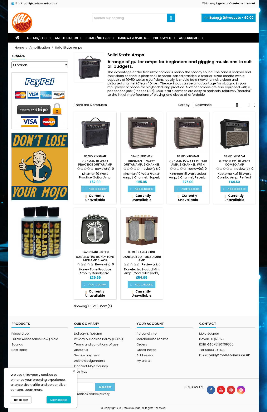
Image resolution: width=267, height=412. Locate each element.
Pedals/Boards (98, 38)
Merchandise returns (152, 339)
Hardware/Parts (132, 38)
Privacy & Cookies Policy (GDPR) (98, 339)
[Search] (133, 18)
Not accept (21, 400)
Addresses (145, 355)
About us (81, 350)
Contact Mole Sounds (91, 366)
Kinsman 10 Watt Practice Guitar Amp (95, 163)
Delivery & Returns (88, 333)
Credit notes (146, 350)
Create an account (242, 3)
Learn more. (34, 389)
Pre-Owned (162, 38)
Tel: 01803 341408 (212, 350)
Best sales (19, 350)
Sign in (220, 3)
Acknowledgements (89, 360)
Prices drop (20, 333)
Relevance (217, 105)
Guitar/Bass (37, 38)
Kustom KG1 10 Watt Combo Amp (234, 163)
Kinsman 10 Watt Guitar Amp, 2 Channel (141, 163)
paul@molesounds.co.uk (40, 3)
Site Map (81, 371)
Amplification (66, 38)
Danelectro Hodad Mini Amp (141, 258)
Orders (142, 344)
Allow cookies (58, 400)
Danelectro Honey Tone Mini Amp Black (95, 258)
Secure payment (87, 355)
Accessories (189, 38)
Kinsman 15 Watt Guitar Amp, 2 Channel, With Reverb (188, 164)
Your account (150, 323)
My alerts (144, 360)
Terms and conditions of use (96, 344)
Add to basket (95, 189)
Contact (207, 323)
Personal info (147, 333)
